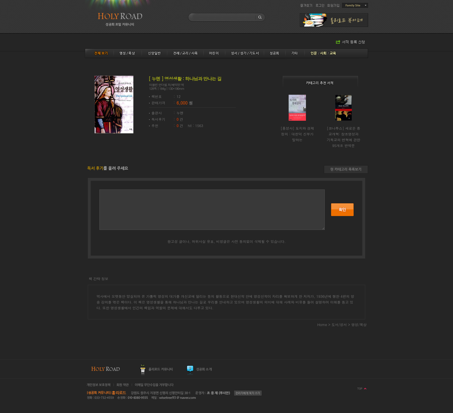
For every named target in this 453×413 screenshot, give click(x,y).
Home (322, 324)
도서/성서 (339, 324)
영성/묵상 (359, 324)
